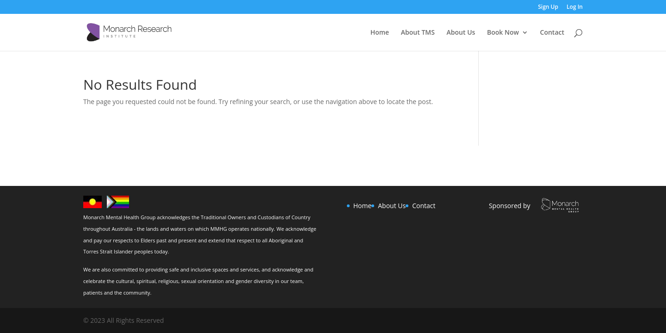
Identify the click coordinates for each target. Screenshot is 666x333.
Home (379, 33)
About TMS (418, 33)
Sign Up (548, 7)
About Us (461, 33)
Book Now (503, 33)
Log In (575, 7)
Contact (552, 33)
